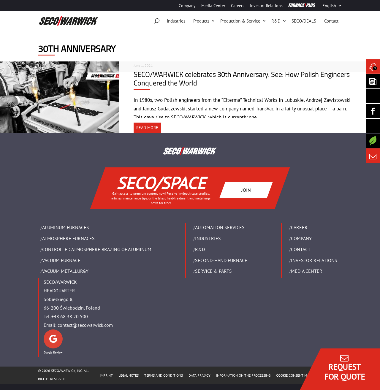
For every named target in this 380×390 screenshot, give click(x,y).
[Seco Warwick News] (373, 66)
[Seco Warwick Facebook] (373, 111)
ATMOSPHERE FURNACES (68, 238)
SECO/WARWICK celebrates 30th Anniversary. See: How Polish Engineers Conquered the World (242, 78)
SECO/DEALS (304, 21)
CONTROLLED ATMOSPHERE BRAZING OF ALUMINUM (96, 249)
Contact (331, 21)
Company (187, 6)
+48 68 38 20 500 (69, 316)
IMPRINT (106, 375)
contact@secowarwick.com (85, 325)
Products (201, 21)
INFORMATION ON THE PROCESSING (243, 375)
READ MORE (147, 127)
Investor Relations (266, 6)
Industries (176, 21)
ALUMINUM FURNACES (65, 227)
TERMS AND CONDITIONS (163, 375)
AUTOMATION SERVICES (220, 227)
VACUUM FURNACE (61, 260)
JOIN (246, 190)
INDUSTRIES (208, 238)
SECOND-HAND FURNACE (221, 260)
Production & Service (240, 21)
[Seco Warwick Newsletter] (373, 81)
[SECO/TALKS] (373, 126)
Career (299, 227)
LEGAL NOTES (128, 375)
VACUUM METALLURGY (65, 271)
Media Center (213, 6)
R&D (276, 21)
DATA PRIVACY (199, 375)
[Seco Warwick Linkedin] (373, 96)
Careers (237, 6)
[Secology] (373, 141)
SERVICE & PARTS (213, 271)
